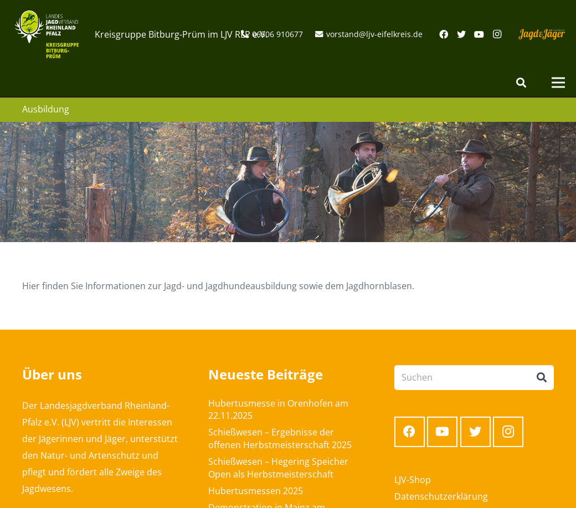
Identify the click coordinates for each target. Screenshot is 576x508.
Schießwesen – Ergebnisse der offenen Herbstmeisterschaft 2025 (280, 438)
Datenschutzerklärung (441, 496)
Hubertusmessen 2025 (255, 491)
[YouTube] (479, 34)
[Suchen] (521, 82)
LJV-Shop (412, 480)
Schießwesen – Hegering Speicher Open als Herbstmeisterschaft (278, 467)
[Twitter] (461, 34)
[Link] (47, 34)
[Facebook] (443, 34)
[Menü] (558, 82)
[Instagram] (497, 34)
